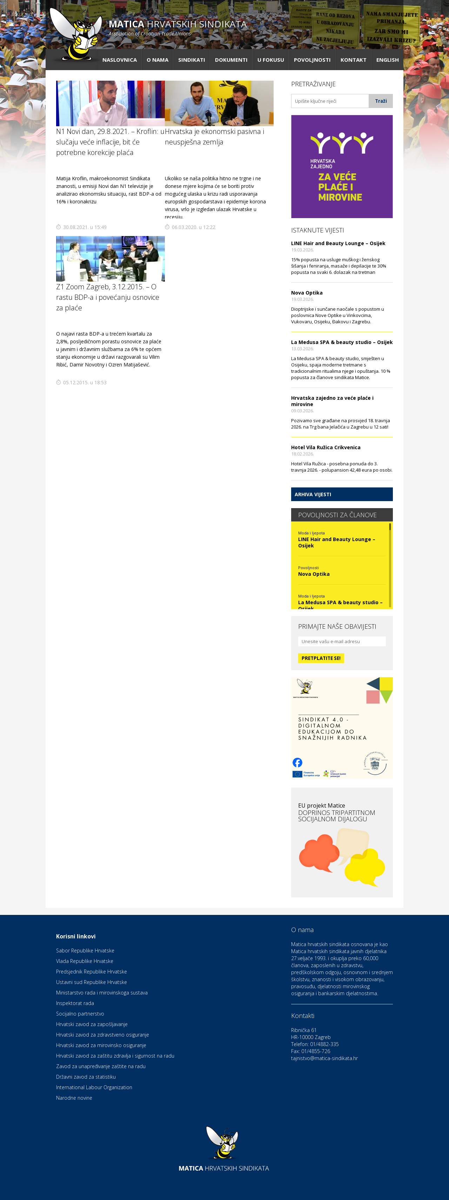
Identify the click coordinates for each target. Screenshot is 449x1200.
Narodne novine (74, 1097)
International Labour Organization (94, 1087)
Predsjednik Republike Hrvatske (91, 971)
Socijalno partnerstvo (80, 1013)
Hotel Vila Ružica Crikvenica (326, 447)
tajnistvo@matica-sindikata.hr (324, 1058)
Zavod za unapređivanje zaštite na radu (101, 1066)
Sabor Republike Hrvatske (85, 950)
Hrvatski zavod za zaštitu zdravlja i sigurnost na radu (115, 1055)
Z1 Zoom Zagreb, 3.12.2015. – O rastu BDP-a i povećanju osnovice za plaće (107, 297)
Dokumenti (231, 59)
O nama (157, 59)
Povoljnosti (312, 59)
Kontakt (354, 59)
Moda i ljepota (311, 532)
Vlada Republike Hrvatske (84, 961)
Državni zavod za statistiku (86, 1076)
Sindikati (191, 59)
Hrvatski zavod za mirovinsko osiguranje (101, 1045)
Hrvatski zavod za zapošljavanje (92, 1024)
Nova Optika (307, 292)
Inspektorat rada (75, 1003)
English (387, 59)
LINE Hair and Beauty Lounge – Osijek (338, 243)
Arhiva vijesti (313, 494)
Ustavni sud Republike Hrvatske (91, 982)
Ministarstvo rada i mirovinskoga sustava (102, 992)
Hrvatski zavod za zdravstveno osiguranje (102, 1034)
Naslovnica (119, 59)
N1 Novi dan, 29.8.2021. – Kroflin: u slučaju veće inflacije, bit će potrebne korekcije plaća (110, 142)
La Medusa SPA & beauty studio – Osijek (342, 342)
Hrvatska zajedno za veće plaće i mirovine (332, 401)
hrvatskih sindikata (178, 27)
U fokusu (270, 59)
